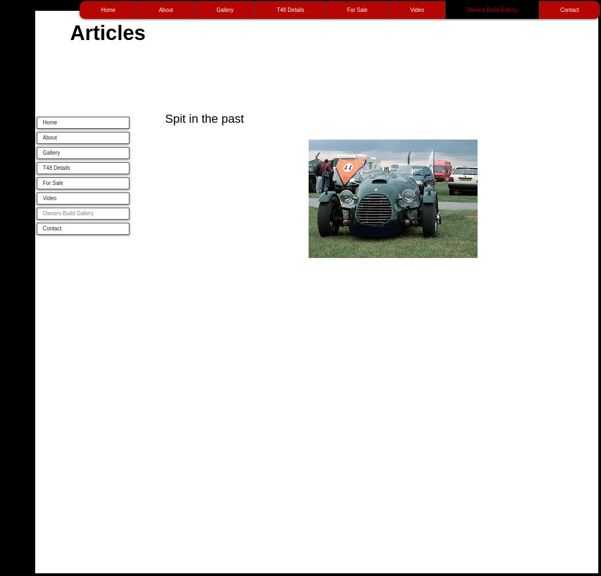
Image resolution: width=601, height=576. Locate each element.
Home (50, 122)
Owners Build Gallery (68, 213)
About (50, 138)
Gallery (51, 153)
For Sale (53, 183)
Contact (52, 228)
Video (49, 198)
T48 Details (56, 168)
